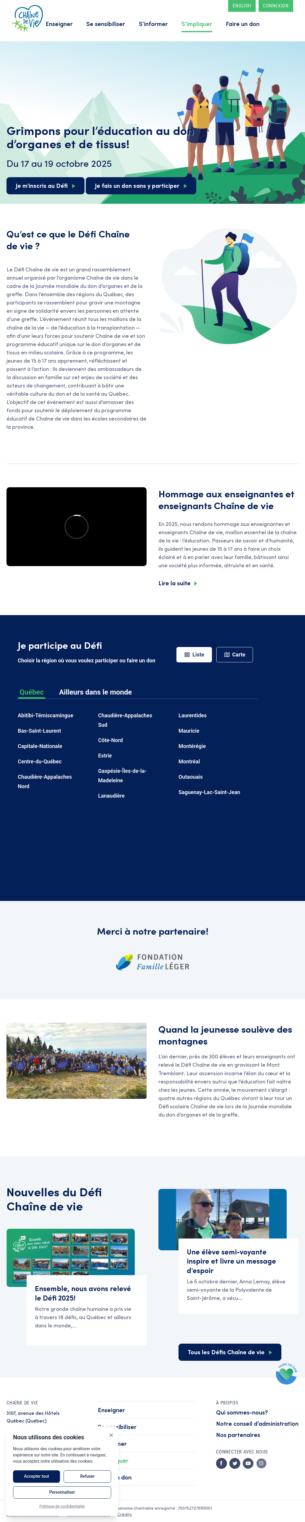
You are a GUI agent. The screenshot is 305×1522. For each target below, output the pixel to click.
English (242, 6)
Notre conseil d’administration (257, 1423)
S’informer (153, 23)
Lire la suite (174, 583)
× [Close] (111, 1435)
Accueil (27, 18)
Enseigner (59, 23)
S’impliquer (196, 23)
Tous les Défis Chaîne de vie (226, 1352)
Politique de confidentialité (62, 1506)
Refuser (87, 1476)
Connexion (276, 6)
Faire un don (242, 23)
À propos (227, 1403)
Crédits (124, 1514)
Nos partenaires (238, 1434)
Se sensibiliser (105, 23)
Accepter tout (36, 1476)
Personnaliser (62, 1492)
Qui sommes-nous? (242, 1412)
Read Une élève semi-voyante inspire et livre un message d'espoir (238, 1276)
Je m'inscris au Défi (42, 185)
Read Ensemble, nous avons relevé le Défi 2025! (87, 1310)
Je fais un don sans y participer (137, 185)
